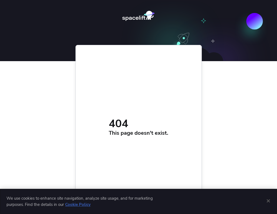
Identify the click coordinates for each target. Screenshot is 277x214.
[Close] (268, 201)
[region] (138, 201)
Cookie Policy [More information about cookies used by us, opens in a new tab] (78, 204)
